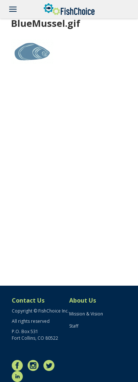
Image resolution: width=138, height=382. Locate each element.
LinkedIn (19, 376)
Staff (73, 326)
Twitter (50, 365)
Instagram (35, 365)
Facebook (19, 365)
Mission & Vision (86, 314)
